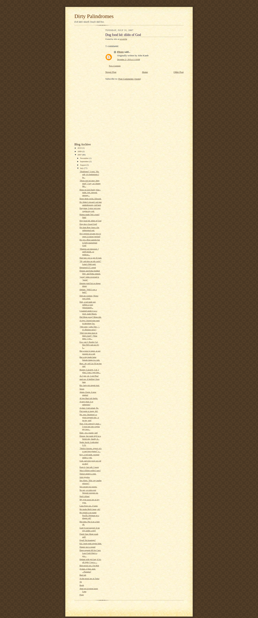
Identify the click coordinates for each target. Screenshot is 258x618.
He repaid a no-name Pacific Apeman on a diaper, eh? (89, 515)
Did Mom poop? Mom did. (91, 317)
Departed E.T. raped (88, 267)
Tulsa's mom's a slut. (88, 474)
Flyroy (120, 51)
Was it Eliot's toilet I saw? (90, 470)
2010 (80, 148)
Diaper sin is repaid (87, 547)
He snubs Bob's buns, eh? (90, 509)
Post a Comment (115, 66)
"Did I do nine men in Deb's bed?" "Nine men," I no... (88, 336)
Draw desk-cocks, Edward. (90, 198)
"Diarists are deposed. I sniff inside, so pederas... (89, 252)
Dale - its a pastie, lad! (89, 433)
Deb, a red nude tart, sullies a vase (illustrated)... (88, 305)
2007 (80, 155)
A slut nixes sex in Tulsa (89, 578)
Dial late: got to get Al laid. (91, 258)
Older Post (179, 72)
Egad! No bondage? (88, 540)
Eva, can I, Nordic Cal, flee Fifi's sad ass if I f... (89, 345)
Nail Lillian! (85, 496)
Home (145, 72)
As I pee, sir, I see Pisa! (89, 376)
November (84, 158)
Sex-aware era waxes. (88, 487)
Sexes (82, 389)
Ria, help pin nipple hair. (90, 385)
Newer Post (110, 72)
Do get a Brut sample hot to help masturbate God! (90, 243)
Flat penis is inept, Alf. (89, 411)
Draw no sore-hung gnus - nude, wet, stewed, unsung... (90, 192)
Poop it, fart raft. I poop (89, 467)
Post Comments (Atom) (129, 78)
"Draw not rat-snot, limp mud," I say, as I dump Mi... (90, 183)
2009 (80, 151)
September (84, 161)
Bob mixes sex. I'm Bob (89, 565)
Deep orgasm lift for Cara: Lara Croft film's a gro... (90, 553)
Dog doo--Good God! (88, 224)
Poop (82, 595)
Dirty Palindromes (94, 16)
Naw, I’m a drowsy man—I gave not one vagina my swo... (90, 426)
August (83, 165)
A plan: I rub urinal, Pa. (89, 408)
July (82, 168)
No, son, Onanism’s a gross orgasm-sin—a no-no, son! (89, 417)
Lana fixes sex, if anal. (89, 506)
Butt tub (83, 575)
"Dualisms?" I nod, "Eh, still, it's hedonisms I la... (89, 174)
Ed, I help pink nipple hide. (91, 543)
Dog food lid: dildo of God (90, 221)
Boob (82, 585)
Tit (81, 582)
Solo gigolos (85, 477)
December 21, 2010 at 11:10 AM (128, 59)
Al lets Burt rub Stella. (89, 398)
